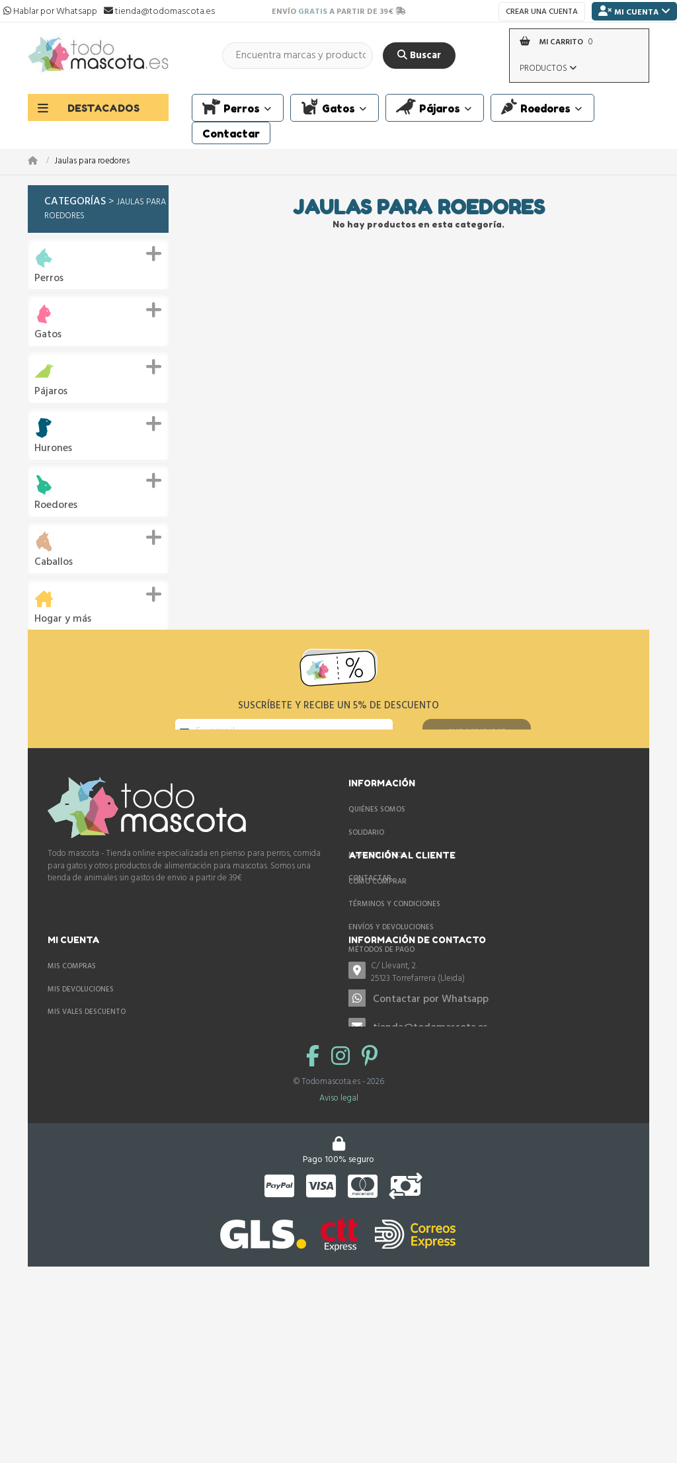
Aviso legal (338, 1319)
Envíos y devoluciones (90, 1026)
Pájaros (50, 391)
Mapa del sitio (375, 892)
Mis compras (372, 980)
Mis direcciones (378, 1048)
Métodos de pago (81, 1048)
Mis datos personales (389, 1071)
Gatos (47, 335)
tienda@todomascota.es (129, 1221)
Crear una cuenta (542, 12)
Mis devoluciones (381, 1003)
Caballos (53, 562)
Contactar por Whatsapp (130, 1193)
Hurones (53, 448)
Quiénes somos (376, 845)
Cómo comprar (77, 980)
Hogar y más (62, 619)
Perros (48, 278)
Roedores (55, 505)
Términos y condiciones (93, 1003)
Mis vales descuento (387, 1026)
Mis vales (365, 1095)
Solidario (366, 868)
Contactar (369, 914)
